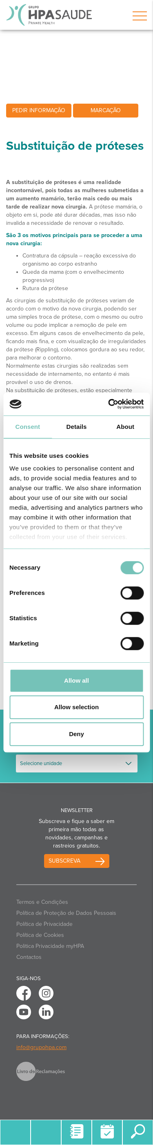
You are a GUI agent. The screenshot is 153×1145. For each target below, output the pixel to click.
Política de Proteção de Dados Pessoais (66, 913)
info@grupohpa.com (41, 1047)
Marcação (106, 110)
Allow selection (76, 706)
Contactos (29, 957)
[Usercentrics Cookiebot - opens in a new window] (109, 404)
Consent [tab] (27, 426)
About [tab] (125, 426)
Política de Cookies (40, 935)
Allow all (76, 680)
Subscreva (64, 860)
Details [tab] (77, 426)
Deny (76, 733)
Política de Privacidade (44, 924)
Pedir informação (38, 110)
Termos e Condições (42, 902)
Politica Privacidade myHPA (50, 946)
